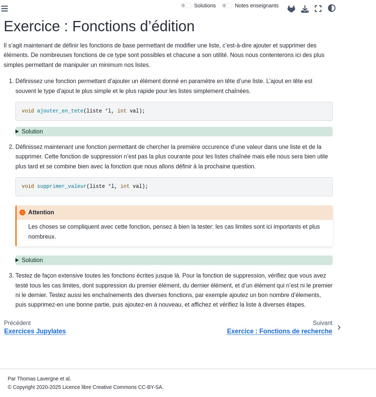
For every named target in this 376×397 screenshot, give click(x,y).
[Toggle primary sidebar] (88, 8)
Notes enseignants (288, 5)
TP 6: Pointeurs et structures (31, 168)
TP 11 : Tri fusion (30, 359)
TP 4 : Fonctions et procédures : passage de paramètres (32, 127)
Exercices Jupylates (38, 266)
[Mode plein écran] (350, 8)
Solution (115, 141)
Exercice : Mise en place (37, 249)
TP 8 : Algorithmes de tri (31, 208)
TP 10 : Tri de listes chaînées (32, 343)
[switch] (217, 5)
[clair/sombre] (363, 7)
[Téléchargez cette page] (336, 9)
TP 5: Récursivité (30, 152)
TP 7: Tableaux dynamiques (27, 188)
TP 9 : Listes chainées (25, 229)
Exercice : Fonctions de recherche (39, 302)
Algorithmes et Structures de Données (39, 28)
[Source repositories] (323, 9)
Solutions (236, 5)
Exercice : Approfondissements (39, 322)
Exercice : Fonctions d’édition (41, 282)
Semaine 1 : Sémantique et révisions (39, 98)
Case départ (24, 63)
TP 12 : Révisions (30, 370)
